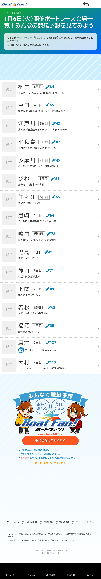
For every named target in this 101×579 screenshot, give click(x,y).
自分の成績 (50, 575)
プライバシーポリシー (84, 522)
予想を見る (30, 575)
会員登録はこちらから (50, 440)
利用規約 (25, 458)
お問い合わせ (30, 522)
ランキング (91, 575)
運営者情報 (63, 522)
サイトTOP (14, 522)
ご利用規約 (48, 522)
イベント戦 (70, 575)
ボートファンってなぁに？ (52, 463)
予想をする (10, 575)
